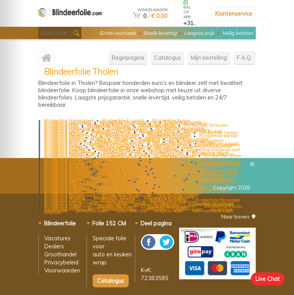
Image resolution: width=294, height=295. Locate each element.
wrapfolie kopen (169, 211)
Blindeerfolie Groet (218, 181)
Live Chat (267, 278)
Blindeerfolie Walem (223, 155)
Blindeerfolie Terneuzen (206, 125)
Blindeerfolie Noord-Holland (213, 165)
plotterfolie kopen (92, 211)
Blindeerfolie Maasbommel (207, 146)
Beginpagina (128, 57)
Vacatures (57, 238)
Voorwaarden (62, 270)
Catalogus (167, 57)
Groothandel (60, 254)
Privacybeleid (61, 262)
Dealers (54, 246)
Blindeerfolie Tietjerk (218, 132)
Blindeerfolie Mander (218, 136)
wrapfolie (52, 212)
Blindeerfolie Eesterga (208, 189)
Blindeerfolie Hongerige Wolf (213, 149)
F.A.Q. (244, 57)
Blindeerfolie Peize (221, 171)
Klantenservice (233, 13)
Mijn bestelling (209, 57)
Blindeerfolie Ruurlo (223, 206)
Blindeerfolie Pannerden (217, 200)
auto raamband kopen (213, 211)
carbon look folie (131, 211)
